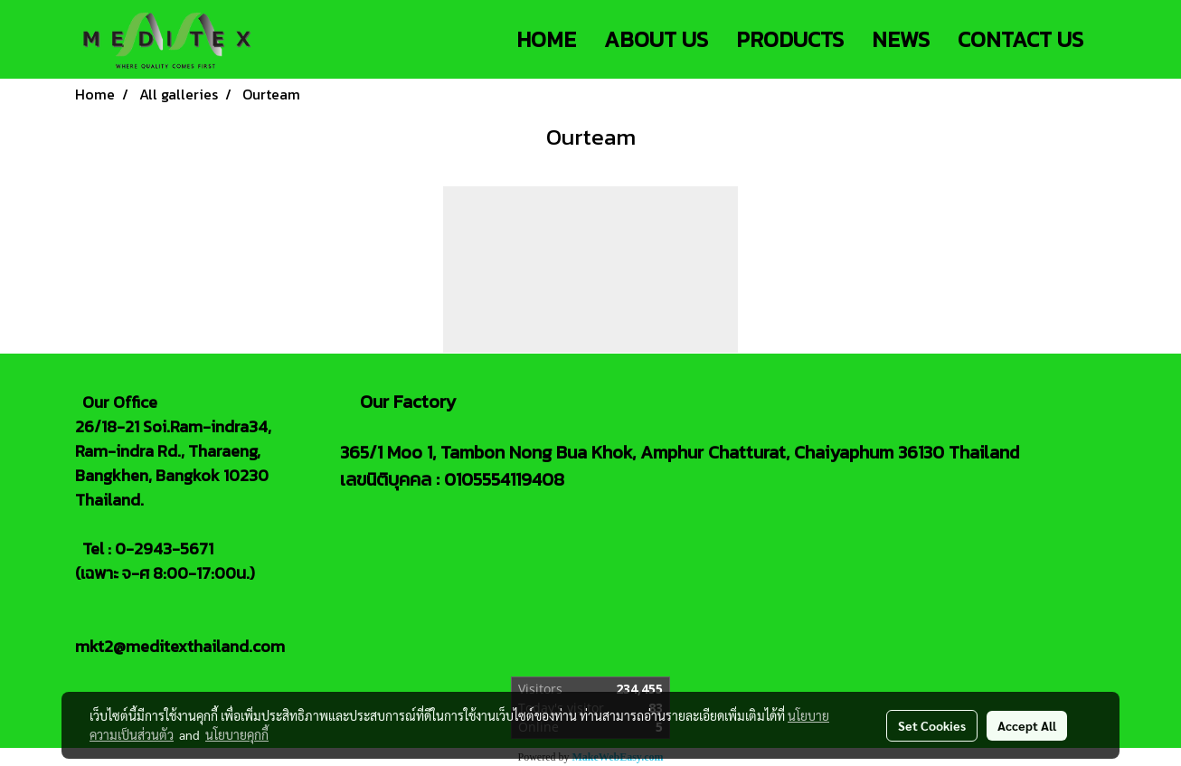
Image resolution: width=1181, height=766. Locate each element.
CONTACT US (1020, 39)
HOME (546, 39)
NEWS (901, 39)
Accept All (1026, 725)
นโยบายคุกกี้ (237, 734)
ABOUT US (656, 39)
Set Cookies (932, 725)
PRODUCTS (790, 39)
